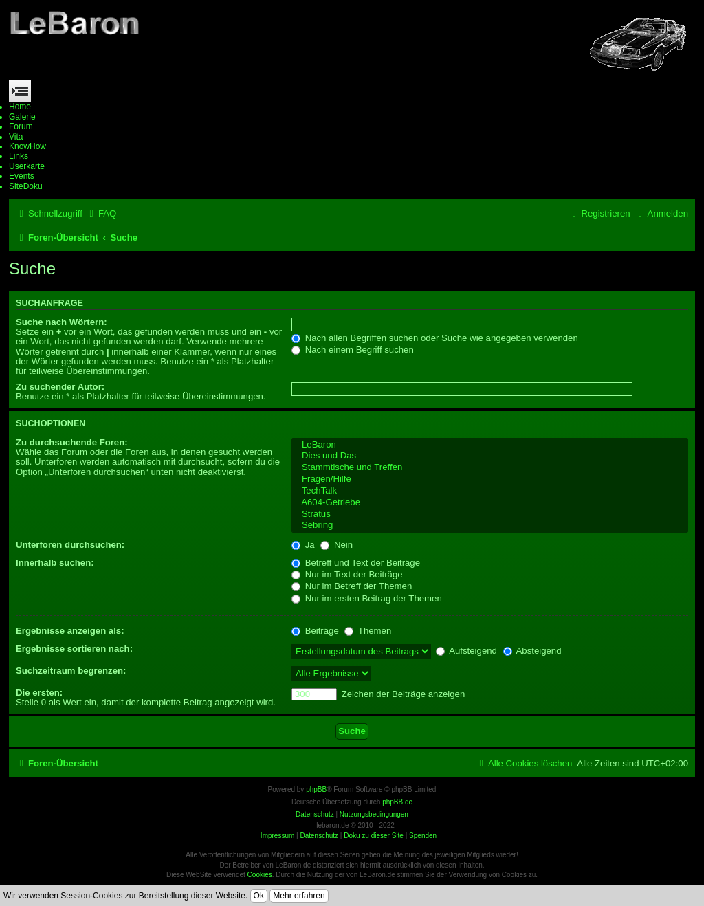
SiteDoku (26, 186)
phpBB (316, 789)
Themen (367, 631)
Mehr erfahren (298, 896)
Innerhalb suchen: (55, 562)
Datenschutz (319, 835)
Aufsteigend (466, 650)
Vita (16, 137)
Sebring (490, 525)
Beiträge (315, 631)
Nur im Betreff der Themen (352, 586)
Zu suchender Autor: (60, 387)
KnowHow (27, 146)
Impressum (277, 835)
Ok (259, 896)
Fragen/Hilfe (490, 479)
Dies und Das (490, 456)
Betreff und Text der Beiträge (356, 562)
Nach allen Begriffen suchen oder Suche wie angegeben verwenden (435, 338)
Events (21, 176)
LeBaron (490, 445)
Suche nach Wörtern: (61, 322)
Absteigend (532, 650)
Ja (303, 545)
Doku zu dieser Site (374, 835)
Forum (21, 126)
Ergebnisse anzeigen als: (70, 631)
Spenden (423, 835)
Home (20, 106)
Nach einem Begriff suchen (353, 349)
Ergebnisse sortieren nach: (74, 648)
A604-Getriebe (490, 503)
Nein (336, 545)
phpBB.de (397, 802)
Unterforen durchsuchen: (70, 545)
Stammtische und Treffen (490, 468)
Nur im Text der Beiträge (347, 574)
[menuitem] (101, 213)
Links (18, 156)
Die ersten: (39, 692)
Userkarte (27, 166)
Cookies (260, 875)
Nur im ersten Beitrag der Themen (367, 598)
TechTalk (490, 491)
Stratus (490, 514)
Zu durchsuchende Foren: (72, 442)
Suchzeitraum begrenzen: (71, 670)
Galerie (22, 117)
